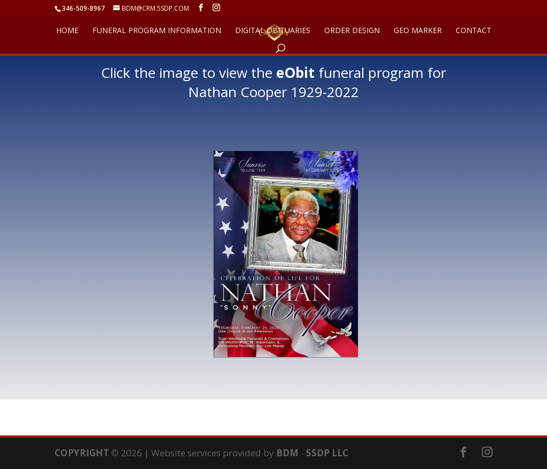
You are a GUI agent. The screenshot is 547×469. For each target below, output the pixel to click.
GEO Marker (418, 31)
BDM (287, 453)
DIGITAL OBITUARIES (272, 31)
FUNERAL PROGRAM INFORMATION (156, 31)
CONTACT (473, 31)
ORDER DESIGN (352, 31)
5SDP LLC (327, 453)
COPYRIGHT (81, 453)
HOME (67, 31)
